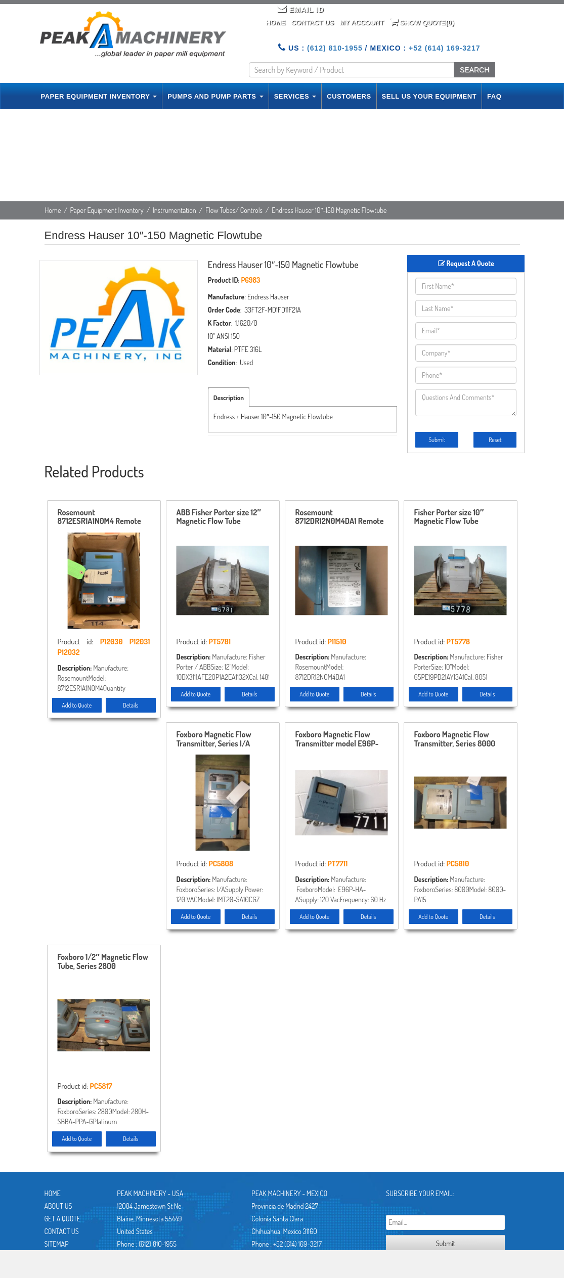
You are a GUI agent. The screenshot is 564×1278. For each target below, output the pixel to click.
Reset (495, 440)
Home (276, 22)
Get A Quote (62, 1218)
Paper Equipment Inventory (107, 210)
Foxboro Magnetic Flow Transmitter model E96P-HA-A (337, 739)
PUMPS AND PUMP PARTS (215, 96)
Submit (436, 440)
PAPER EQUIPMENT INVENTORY (99, 96)
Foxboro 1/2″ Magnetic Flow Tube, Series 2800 (103, 962)
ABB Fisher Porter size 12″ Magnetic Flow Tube (219, 517)
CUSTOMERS (349, 96)
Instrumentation (174, 210)
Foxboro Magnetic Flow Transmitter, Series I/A (214, 739)
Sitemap (57, 1244)
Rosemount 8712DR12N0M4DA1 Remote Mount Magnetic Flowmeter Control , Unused (340, 517)
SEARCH (474, 70)
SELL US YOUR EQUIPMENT (429, 96)
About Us (58, 1206)
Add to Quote (77, 705)
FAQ (494, 96)
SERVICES (295, 96)
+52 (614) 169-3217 (444, 48)
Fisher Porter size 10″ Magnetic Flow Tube (449, 517)
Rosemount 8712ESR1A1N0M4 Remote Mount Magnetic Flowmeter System (102, 517)
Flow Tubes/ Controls (234, 210)
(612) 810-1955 (335, 48)
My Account (361, 22)
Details (130, 705)
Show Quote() (421, 21)
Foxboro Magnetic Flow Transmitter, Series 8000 (455, 739)
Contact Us (312, 22)
